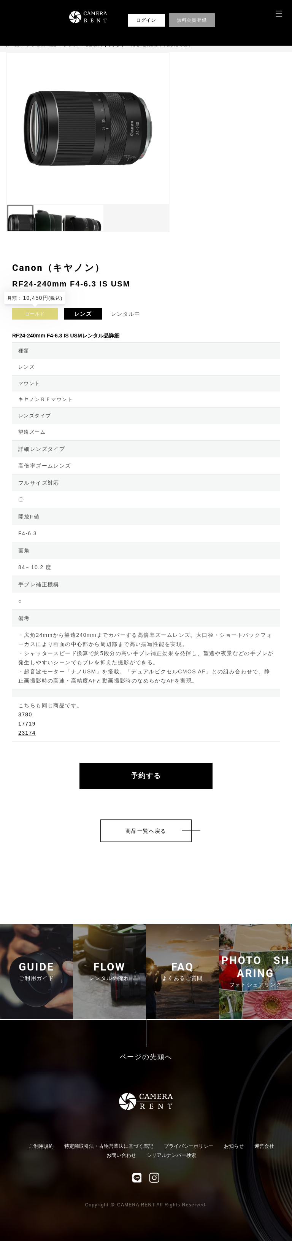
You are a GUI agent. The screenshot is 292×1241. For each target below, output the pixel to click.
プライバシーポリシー (188, 1146)
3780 (25, 714)
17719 (27, 724)
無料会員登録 (192, 20)
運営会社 (264, 1146)
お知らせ (234, 1146)
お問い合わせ (121, 1155)
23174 (27, 733)
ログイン (146, 20)
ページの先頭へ (146, 1057)
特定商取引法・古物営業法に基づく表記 (108, 1146)
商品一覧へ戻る (146, 831)
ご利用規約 (41, 1146)
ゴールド (35, 314)
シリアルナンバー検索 (171, 1155)
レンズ (83, 314)
